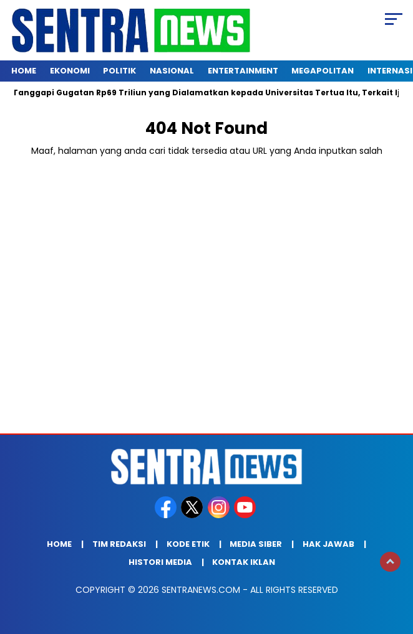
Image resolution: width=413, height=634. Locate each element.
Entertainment (243, 71)
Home (23, 71)
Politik (119, 71)
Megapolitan (322, 71)
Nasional (172, 71)
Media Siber (256, 544)
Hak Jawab (328, 544)
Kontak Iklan (243, 562)
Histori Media (160, 562)
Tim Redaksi (119, 544)
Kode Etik (188, 544)
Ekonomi (70, 71)
